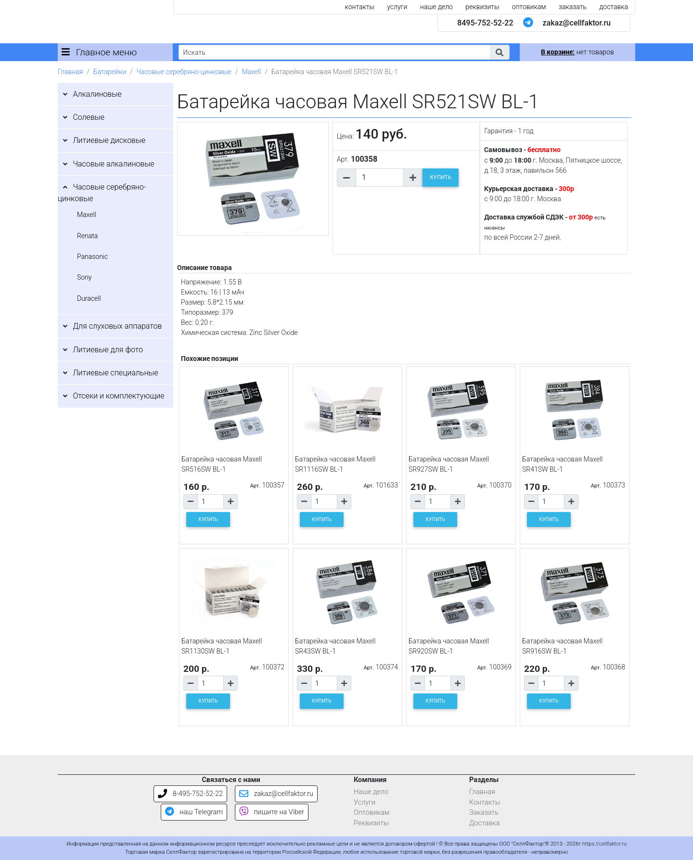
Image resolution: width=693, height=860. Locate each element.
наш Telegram (194, 812)
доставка (613, 7)
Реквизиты (371, 823)
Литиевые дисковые (109, 140)
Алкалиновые (97, 94)
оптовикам (529, 7)
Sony (84, 277)
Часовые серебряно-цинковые (184, 72)
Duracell (89, 298)
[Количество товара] (380, 177)
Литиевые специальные (115, 372)
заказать (573, 7)
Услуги (364, 802)
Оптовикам (371, 813)
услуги (397, 7)
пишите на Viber (271, 812)
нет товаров (577, 52)
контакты (359, 7)
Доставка (484, 823)
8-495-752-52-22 (190, 794)
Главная (70, 72)
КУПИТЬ (440, 177)
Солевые (88, 117)
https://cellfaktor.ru (604, 844)
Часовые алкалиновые (113, 163)
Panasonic (92, 256)
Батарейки (109, 72)
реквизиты (482, 7)
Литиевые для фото (108, 349)
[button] (499, 52)
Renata (87, 236)
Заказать (484, 813)
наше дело (436, 7)
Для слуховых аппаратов (117, 326)
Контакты (484, 802)
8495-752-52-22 (485, 22)
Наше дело (371, 792)
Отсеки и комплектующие (118, 395)
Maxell (251, 72)
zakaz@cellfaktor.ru (576, 22)
